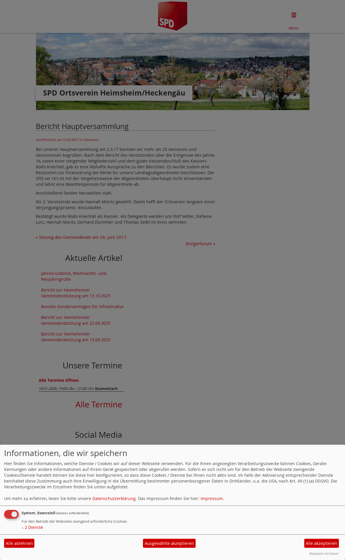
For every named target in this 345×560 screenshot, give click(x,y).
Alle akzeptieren (321, 543)
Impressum (212, 498)
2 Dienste (32, 527)
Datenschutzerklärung (114, 498)
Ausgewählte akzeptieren (169, 543)
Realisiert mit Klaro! (324, 553)
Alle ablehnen (19, 543)
